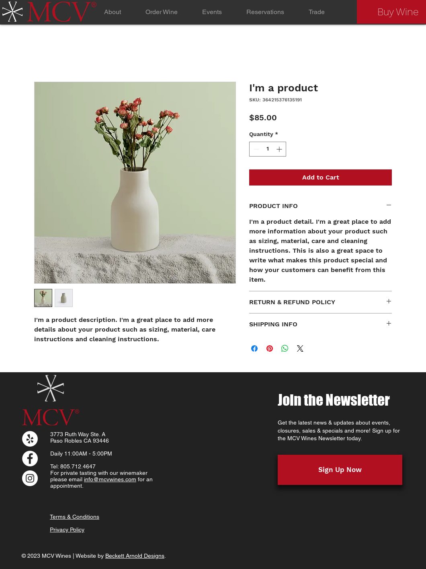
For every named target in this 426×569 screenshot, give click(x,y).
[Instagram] (30, 478)
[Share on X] (300, 348)
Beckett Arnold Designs (134, 556)
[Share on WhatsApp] (285, 348)
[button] (161, 12)
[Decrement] (255, 149)
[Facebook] (30, 458)
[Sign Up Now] (340, 470)
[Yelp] (30, 439)
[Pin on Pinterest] (269, 348)
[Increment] (280, 149)
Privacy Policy (67, 529)
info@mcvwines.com (110, 479)
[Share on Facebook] (254, 348)
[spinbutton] (267, 149)
